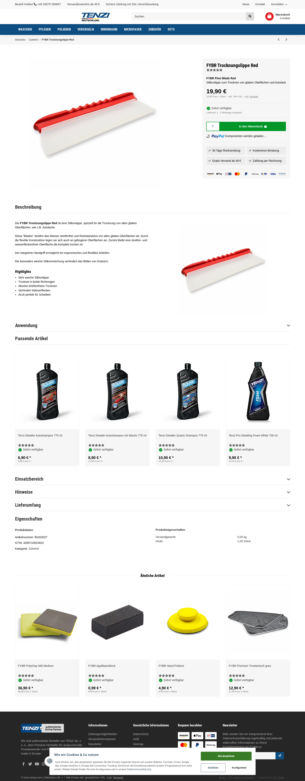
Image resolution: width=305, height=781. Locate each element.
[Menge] (213, 126)
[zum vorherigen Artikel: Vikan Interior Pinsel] (279, 39)
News (245, 4)
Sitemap (138, 744)
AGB (136, 739)
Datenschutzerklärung (236, 738)
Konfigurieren (248, 767)
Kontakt (260, 4)
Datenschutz (141, 734)
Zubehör (34, 548)
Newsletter (95, 744)
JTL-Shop (278, 777)
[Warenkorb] (276, 16)
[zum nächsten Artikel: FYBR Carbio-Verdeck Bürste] (286, 39)
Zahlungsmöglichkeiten (102, 734)
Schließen (221, 767)
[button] (279, 4)
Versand (254, 96)
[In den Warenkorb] (253, 126)
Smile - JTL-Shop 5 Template (236, 777)
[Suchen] (189, 16)
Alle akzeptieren (234, 754)
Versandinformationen (102, 739)
